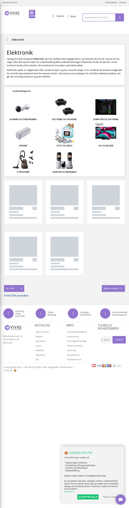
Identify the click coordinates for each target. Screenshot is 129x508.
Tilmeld (119, 339)
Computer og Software (105, 119)
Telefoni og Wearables (64, 172)
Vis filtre (15, 288)
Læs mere (69, 491)
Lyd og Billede (105, 145)
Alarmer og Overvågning (23, 119)
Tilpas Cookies (110, 496)
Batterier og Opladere (64, 119)
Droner (23, 145)
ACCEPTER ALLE (87, 496)
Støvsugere (23, 172)
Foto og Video (64, 145)
